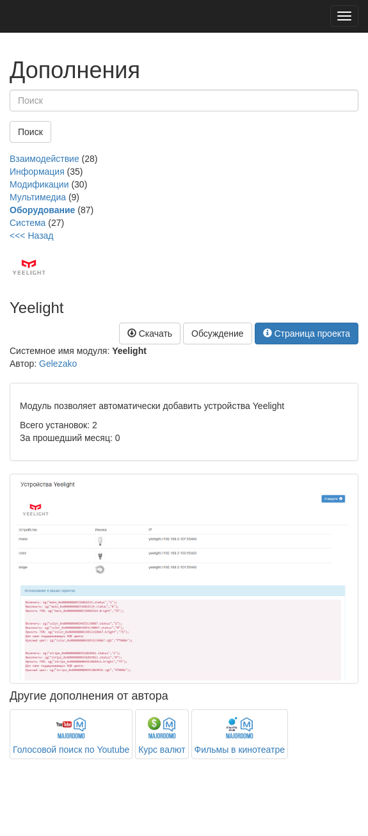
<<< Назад (32, 235)
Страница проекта (307, 333)
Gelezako (58, 363)
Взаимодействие (44, 159)
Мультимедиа (38, 197)
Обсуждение (217, 333)
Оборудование (42, 210)
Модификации (39, 184)
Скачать (149, 333)
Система (27, 223)
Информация (37, 171)
